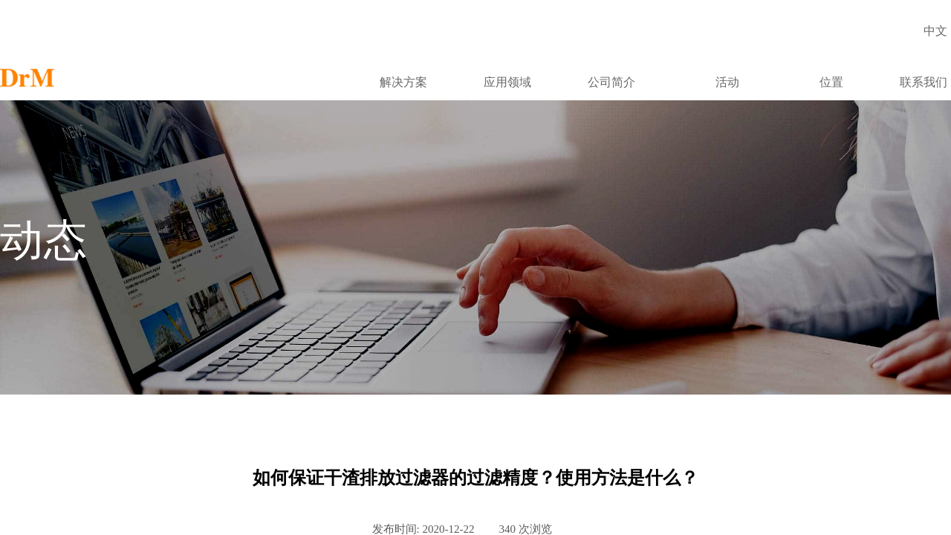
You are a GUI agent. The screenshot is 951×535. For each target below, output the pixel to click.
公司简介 (611, 82)
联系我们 (923, 82)
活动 (727, 82)
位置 (831, 82)
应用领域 (507, 82)
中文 (935, 31)
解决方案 (403, 82)
